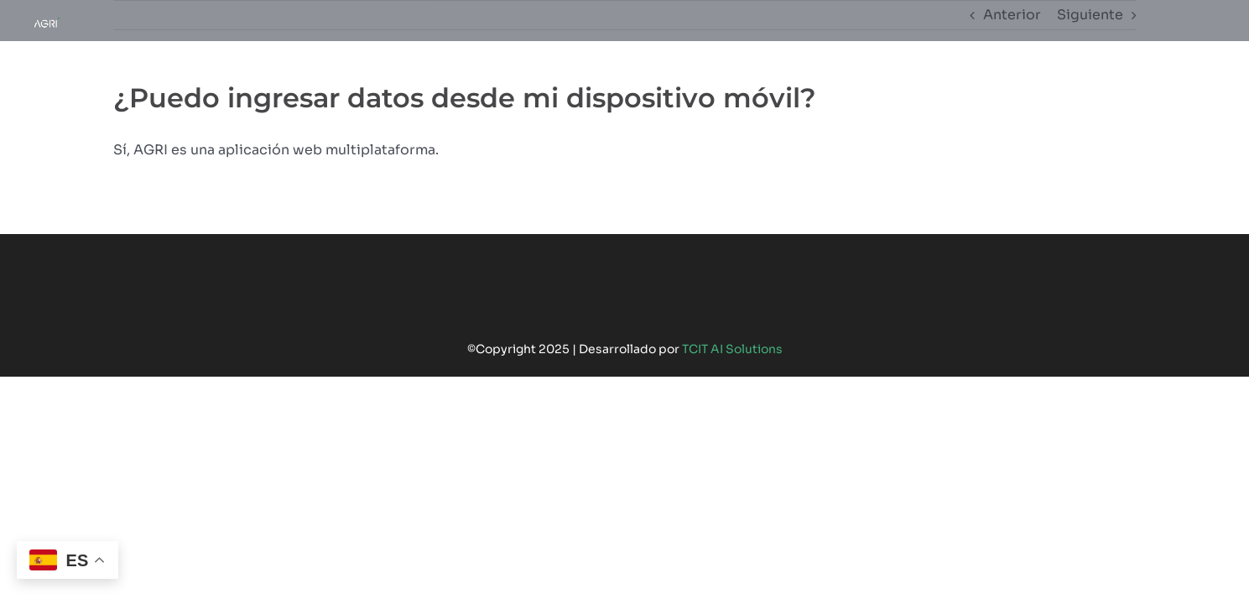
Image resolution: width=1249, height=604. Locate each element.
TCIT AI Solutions (732, 349)
